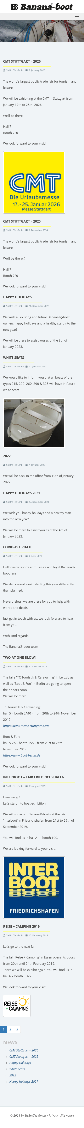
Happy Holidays (20, 1063)
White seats (17, 1069)
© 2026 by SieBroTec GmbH (28, 1115)
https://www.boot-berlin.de (21, 755)
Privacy (53, 1115)
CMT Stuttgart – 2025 (23, 1056)
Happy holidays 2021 (23, 1081)
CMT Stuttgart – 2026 (23, 1050)
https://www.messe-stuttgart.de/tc (26, 726)
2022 (12, 1075)
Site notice (67, 1115)
